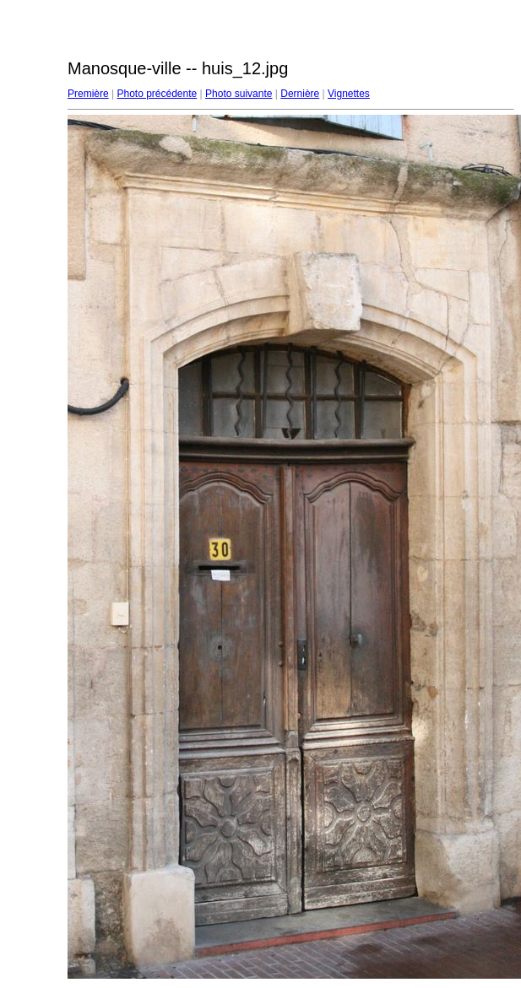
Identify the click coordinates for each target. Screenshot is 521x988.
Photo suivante (238, 94)
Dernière (299, 94)
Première (88, 94)
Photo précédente (157, 94)
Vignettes (349, 94)
